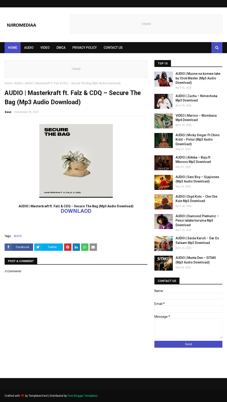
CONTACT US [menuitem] (113, 47)
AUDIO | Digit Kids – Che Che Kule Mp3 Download (196, 199)
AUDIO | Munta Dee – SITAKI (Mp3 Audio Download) (196, 260)
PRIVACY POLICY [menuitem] (84, 47)
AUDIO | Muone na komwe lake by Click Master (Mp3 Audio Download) (198, 78)
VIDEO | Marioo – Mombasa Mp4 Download (196, 118)
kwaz (8, 112)
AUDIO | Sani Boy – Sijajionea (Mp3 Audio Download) (197, 179)
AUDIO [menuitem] (29, 47)
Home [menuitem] (12, 47)
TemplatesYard (38, 395)
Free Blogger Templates (83, 395)
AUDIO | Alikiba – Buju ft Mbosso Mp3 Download (193, 160)
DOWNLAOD (76, 211)
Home (8, 83)
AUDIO (18, 83)
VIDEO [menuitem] (45, 47)
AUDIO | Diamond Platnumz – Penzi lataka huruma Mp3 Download (197, 220)
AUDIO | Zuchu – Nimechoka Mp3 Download (196, 98)
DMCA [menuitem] (61, 47)
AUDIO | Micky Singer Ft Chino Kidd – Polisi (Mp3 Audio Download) (198, 139)
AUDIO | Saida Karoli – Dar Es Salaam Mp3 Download (197, 240)
